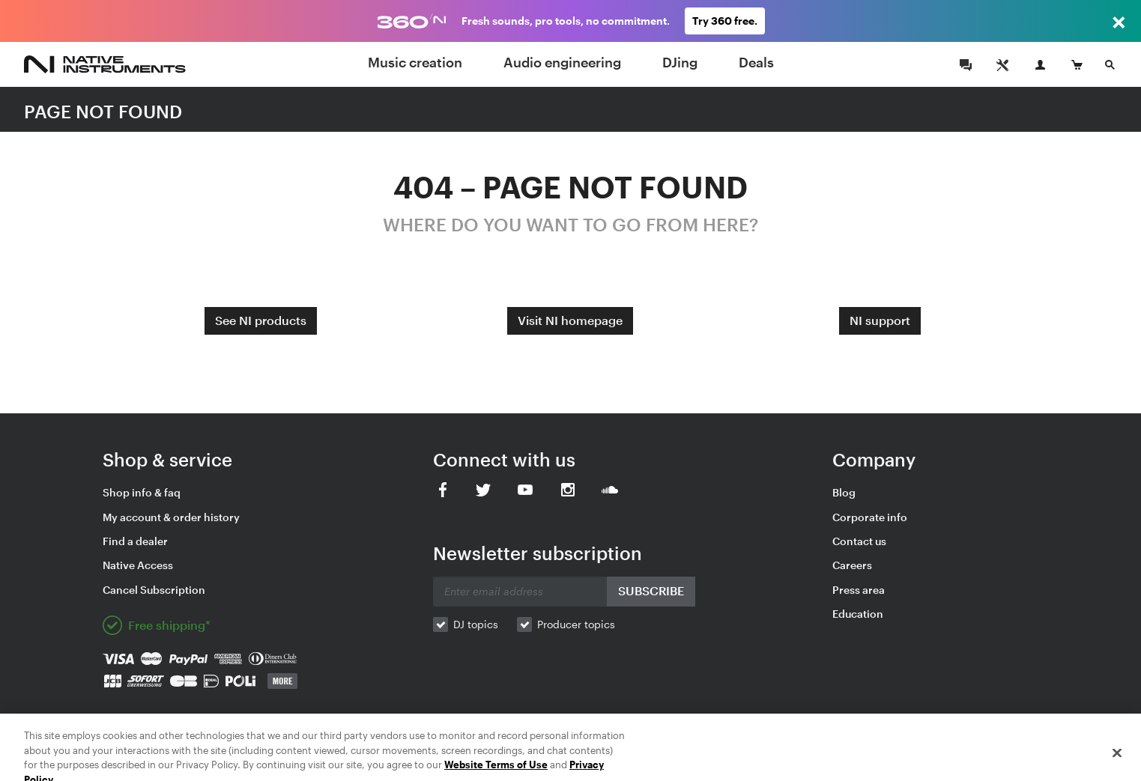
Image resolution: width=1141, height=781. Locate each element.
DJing (679, 62)
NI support (880, 320)
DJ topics (475, 624)
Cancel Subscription (154, 589)
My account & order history (171, 517)
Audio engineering (562, 62)
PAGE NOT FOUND (103, 111)
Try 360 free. (724, 20)
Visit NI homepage (570, 320)
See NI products (260, 320)
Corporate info (869, 517)
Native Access (138, 565)
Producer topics (576, 624)
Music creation (415, 62)
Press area (858, 589)
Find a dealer (135, 541)
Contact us (859, 541)
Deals (756, 62)
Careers (852, 565)
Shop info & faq (142, 492)
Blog (844, 492)
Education (857, 613)
